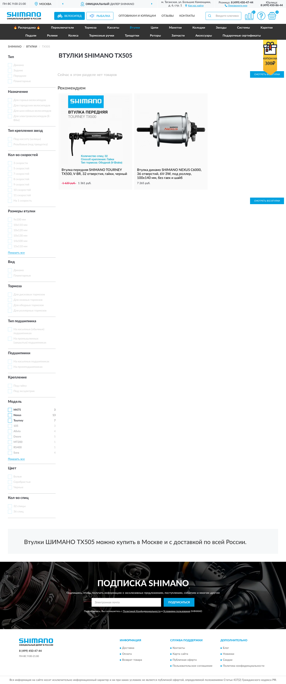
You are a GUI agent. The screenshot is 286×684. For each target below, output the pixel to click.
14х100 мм (20, 241)
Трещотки (132, 35)
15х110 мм (20, 246)
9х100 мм (20, 219)
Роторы (155, 35)
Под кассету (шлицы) (27, 139)
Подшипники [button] (19, 353)
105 (16, 426)
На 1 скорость (23, 200)
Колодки (198, 27)
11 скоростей (22, 195)
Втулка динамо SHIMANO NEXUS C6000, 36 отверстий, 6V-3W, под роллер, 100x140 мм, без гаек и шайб (169, 173)
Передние (20, 76)
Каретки (267, 27)
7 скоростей (21, 174)
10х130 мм (20, 235)
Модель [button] (15, 402)
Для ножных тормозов (28, 300)
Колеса (73, 35)
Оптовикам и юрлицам (137, 16)
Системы (243, 27)
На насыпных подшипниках (31, 361)
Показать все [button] (16, 252)
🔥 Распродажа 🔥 (27, 27)
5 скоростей (21, 168)
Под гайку (20, 385)
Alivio (17, 431)
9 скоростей (21, 184)
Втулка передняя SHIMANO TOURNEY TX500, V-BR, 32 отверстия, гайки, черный (94, 172)
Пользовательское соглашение (192, 666)
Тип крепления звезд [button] (25, 131)
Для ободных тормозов (29, 305)
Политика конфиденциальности (243, 666)
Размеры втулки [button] (21, 211)
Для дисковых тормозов (29, 294)
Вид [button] (11, 262)
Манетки (175, 27)
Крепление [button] (17, 377)
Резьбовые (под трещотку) (31, 144)
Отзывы (167, 16)
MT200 (18, 442)
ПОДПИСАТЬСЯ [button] (179, 602)
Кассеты (113, 27)
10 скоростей (22, 190)
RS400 (18, 447)
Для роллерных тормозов (30, 310)
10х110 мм (20, 225)
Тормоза (91, 27)
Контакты (187, 16)
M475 (17, 409)
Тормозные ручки (101, 35)
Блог (226, 648)
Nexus (17, 415)
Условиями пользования (176, 611)
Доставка (128, 648)
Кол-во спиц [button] (18, 498)
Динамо (19, 65)
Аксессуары (203, 35)
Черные (18, 487)
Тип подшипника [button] (22, 321)
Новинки (228, 654)
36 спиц (19, 511)
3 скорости (21, 163)
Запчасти (178, 35)
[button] (236, 5)
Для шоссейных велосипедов (32, 111)
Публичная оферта (185, 660)
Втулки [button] (135, 27)
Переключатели (62, 27)
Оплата (127, 654)
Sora (16, 452)
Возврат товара (132, 660)
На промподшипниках (28, 367)
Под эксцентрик (24, 391)
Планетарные (22, 81)
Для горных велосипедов (30, 100)
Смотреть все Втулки (267, 201)
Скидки (227, 660)
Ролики (52, 35)
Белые (18, 476)
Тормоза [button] (15, 286)
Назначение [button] (18, 92)
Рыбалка (103, 16)
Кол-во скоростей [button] (23, 155)
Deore (17, 436)
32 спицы (20, 506)
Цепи (154, 27)
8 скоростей (21, 179)
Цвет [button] (12, 468)
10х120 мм (20, 230)
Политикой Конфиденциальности (142, 611)
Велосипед (73, 16)
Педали (30, 35)
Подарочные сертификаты (242, 35)
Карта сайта (180, 654)
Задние (18, 70)
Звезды (221, 27)
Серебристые (22, 482)
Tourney (18, 420)
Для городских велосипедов (32, 105)
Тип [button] (11, 57)
